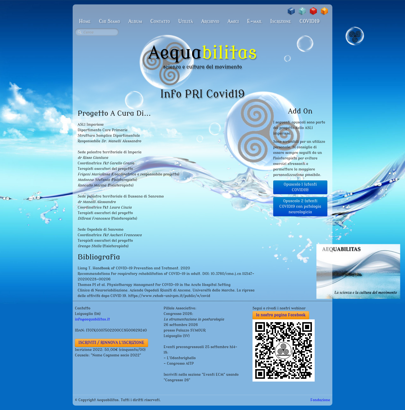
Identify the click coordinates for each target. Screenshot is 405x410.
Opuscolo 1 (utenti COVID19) (300, 187)
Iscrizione (280, 21)
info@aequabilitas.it (92, 319)
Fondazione (320, 400)
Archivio (210, 21)
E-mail (254, 21)
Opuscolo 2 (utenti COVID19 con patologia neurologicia (300, 206)
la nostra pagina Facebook (281, 315)
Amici (233, 21)
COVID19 (309, 21)
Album (135, 21)
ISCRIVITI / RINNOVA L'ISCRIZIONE (111, 343)
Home (85, 21)
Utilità (185, 21)
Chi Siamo (109, 21)
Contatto (160, 21)
